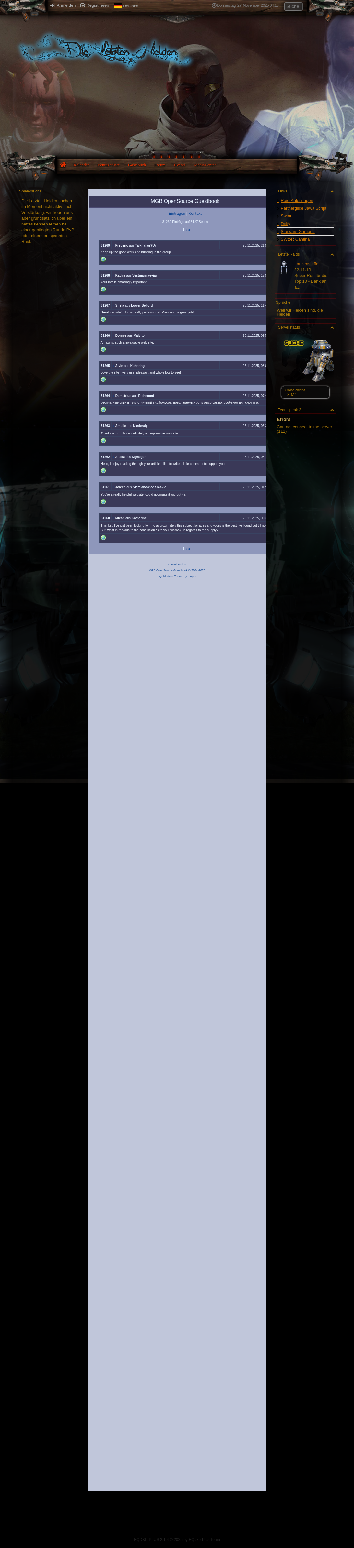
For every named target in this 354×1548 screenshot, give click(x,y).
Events (179, 164)
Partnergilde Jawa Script (303, 208)
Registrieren (94, 5)
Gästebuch (137, 164)
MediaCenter (205, 164)
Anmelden (63, 5)
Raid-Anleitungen (297, 200)
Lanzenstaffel (306, 263)
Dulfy (285, 224)
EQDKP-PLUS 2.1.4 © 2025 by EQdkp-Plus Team (177, 1539)
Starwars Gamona (298, 231)
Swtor (286, 216)
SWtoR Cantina (295, 239)
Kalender (81, 164)
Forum (160, 164)
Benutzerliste (109, 164)
